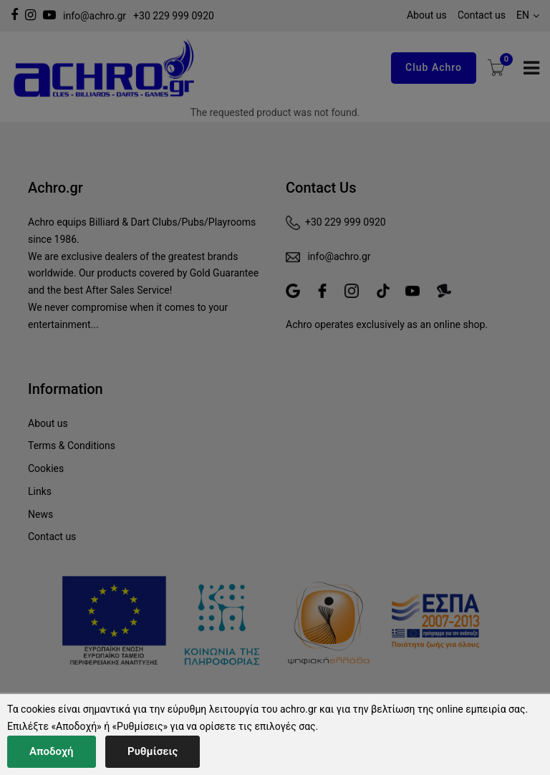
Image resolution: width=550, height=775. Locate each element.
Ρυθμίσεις (152, 751)
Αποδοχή (51, 751)
